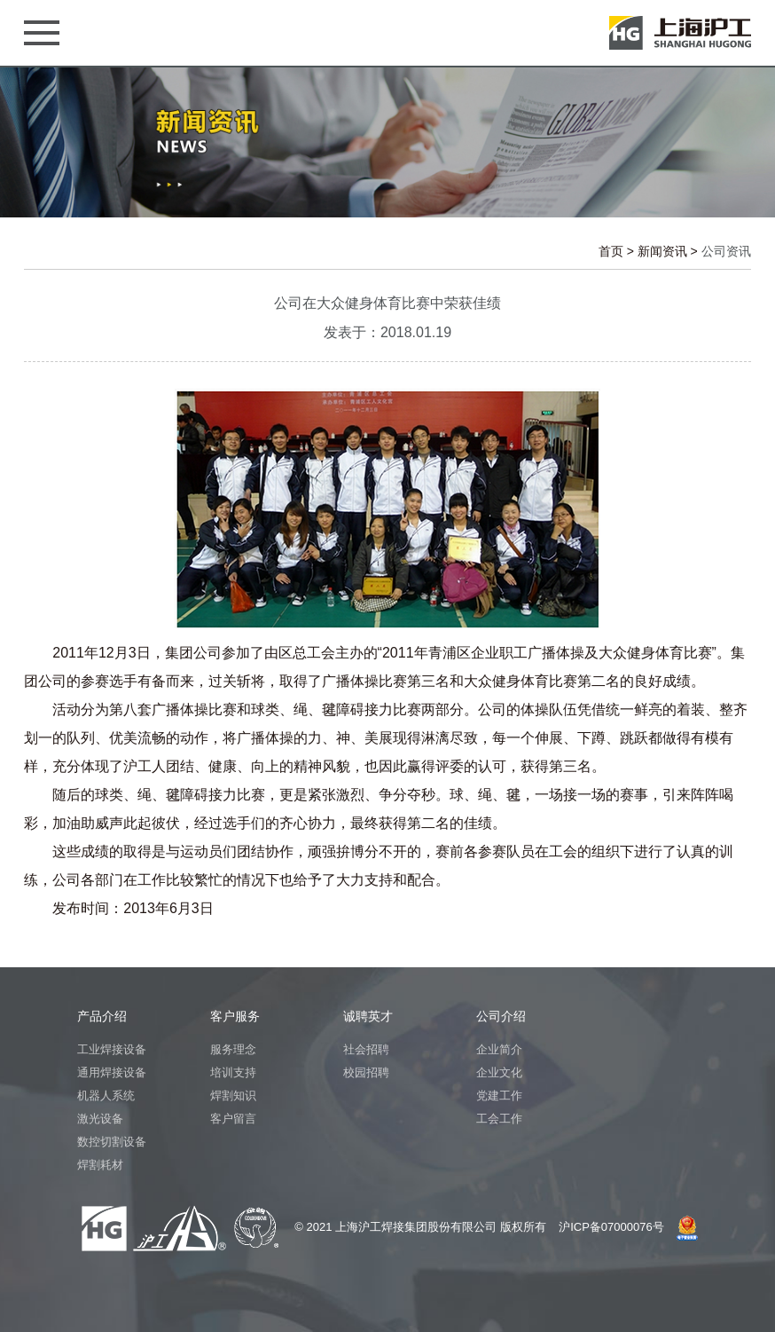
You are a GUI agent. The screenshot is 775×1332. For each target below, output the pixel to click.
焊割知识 (233, 1095)
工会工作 (499, 1118)
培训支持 (233, 1072)
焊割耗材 (100, 1164)
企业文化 (499, 1072)
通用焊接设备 (111, 1072)
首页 (611, 251)
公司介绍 (501, 1016)
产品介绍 (102, 1016)
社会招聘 (366, 1049)
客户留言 (233, 1118)
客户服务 (235, 1016)
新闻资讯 (662, 251)
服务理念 (233, 1049)
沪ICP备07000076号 (611, 1226)
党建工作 (499, 1095)
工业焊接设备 (111, 1049)
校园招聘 (366, 1072)
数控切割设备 (111, 1141)
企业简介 (499, 1049)
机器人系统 (106, 1095)
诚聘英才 (368, 1016)
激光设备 (100, 1118)
